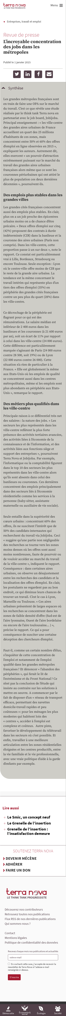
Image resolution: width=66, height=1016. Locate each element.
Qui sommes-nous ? (18, 924)
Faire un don (18, 870)
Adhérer (14, 864)
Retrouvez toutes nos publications (27, 914)
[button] (61, 6)
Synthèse (15, 87)
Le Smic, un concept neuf (28, 817)
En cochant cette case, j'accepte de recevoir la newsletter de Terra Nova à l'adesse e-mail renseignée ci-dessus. (32, 967)
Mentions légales (16, 938)
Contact (10, 933)
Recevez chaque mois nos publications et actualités (33, 951)
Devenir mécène (21, 858)
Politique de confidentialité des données (31, 942)
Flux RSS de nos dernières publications (30, 919)
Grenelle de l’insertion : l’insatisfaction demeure (28, 831)
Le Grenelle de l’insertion (29, 823)
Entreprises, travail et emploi (24, 21)
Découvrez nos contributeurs (24, 909)
